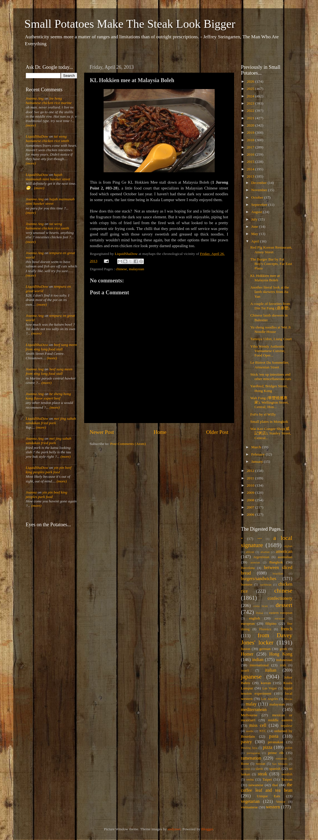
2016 (251, 154)
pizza (267, 747)
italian (270, 670)
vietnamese (249, 807)
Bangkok (276, 562)
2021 (251, 118)
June (255, 226)
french (286, 628)
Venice (280, 802)
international (259, 665)
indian (257, 659)
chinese (121, 269)
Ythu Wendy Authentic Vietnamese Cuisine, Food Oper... (267, 350)
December (259, 183)
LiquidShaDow (37, 136)
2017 (251, 147)
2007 (251, 507)
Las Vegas (269, 688)
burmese (246, 584)
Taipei (267, 779)
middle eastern (280, 720)
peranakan (275, 742)
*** (259, 538)
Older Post (217, 432)
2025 (251, 89)
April (255, 241)
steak (262, 773)
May (255, 234)
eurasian (280, 618)
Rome (245, 764)
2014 (251, 169)
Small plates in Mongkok (269, 421)
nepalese (286, 726)
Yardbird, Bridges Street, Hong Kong (268, 388)
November (259, 190)
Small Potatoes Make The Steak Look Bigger (130, 23)
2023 (251, 103)
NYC (262, 731)
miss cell (257, 725)
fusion (246, 649)
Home (160, 432)
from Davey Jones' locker (266, 639)
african (250, 551)
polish (288, 747)
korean (266, 683)
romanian (281, 758)
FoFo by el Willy (263, 414)
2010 (251, 485)
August (257, 212)
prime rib (276, 753)
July (255, 219)
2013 (251, 176)
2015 (251, 162)
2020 (251, 125)
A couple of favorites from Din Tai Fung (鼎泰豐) (270, 306)
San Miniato (279, 763)
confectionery (280, 598)
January (257, 461)
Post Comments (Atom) (128, 444)
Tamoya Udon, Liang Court (271, 339)
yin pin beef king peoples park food (48, 469)
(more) (31, 125)
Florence (265, 629)
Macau (288, 698)
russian (260, 764)
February (258, 454)
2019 (251, 132)
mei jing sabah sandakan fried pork (51, 420)
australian (285, 557)
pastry (246, 741)
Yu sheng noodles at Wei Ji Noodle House (270, 329)
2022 (251, 110)
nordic (250, 731)
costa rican (260, 606)
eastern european (280, 613)
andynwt (174, 829)
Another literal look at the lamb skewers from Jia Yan (269, 291)
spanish (275, 768)
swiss (250, 779)
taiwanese (256, 785)
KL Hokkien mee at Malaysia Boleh (265, 278)
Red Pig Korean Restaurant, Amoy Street (271, 249)
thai (275, 785)
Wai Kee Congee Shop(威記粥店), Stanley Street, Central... (270, 433)
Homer (247, 654)
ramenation (251, 758)
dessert (284, 605)
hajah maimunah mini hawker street (48, 177)
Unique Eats (268, 796)
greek (283, 649)
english (254, 618)
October (257, 197)
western (273, 806)
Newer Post (102, 432)
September (259, 205)
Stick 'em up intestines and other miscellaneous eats (270, 376)
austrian (255, 562)
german (265, 649)
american (284, 551)
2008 (251, 500)
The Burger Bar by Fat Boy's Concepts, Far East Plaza (271, 263)
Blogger (207, 829)
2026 (251, 81)
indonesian (284, 660)
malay (251, 704)
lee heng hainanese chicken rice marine (49, 100)
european (248, 623)
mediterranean (254, 709)
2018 (251, 140)
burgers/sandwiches (258, 578)
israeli (245, 670)
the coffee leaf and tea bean (266, 787)
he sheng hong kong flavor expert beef (48, 396)
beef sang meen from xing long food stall (51, 347)
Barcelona (248, 568)
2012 (251, 471)
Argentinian (261, 557)
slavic (259, 769)
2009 (251, 492)
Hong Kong (280, 654)
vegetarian (250, 801)
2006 (251, 514)
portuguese (253, 753)
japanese (251, 676)
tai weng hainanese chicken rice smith (47, 138)
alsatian (265, 551)
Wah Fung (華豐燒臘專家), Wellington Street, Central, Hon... (269, 402)
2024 (251, 96)
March (256, 447)
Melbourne (249, 715)
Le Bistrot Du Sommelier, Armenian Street (269, 364)
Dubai (259, 612)
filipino (270, 623)
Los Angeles (269, 699)
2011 (251, 478)
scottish (245, 768)
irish (283, 665)
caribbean (266, 584)
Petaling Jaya (249, 747)
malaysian (136, 269)
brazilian (278, 573)
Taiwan (286, 779)
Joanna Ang (35, 98)
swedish (286, 774)
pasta (273, 736)
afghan (288, 546)
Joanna (31, 492)
